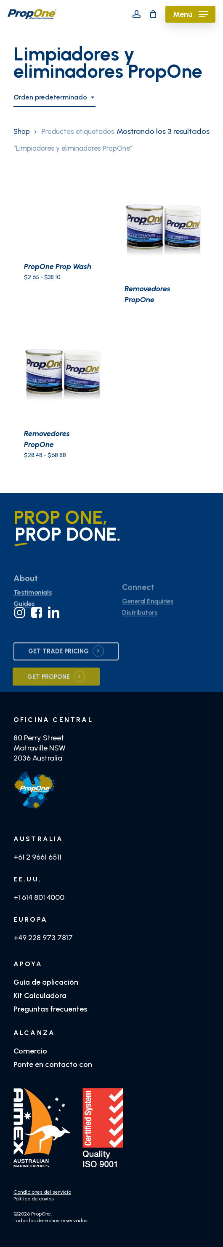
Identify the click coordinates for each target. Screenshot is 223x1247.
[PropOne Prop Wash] (60, 215)
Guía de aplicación (45, 982)
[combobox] (54, 97)
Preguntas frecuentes (50, 1009)
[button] (190, 14)
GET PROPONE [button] (48, 695)
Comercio (30, 1051)
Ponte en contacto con (52, 1064)
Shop (21, 131)
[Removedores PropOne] (161, 226)
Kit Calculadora (39, 995)
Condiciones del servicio (42, 1192)
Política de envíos (33, 1199)
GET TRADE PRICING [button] (58, 670)
